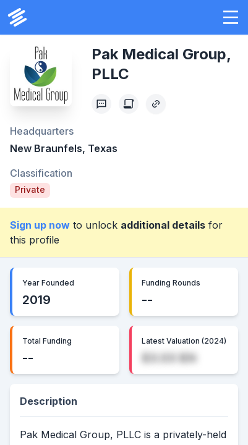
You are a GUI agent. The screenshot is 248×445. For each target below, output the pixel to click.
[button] (230, 17)
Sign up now (40, 225)
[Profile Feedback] (101, 104)
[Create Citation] (129, 104)
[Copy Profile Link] (156, 104)
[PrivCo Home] (17, 17)
